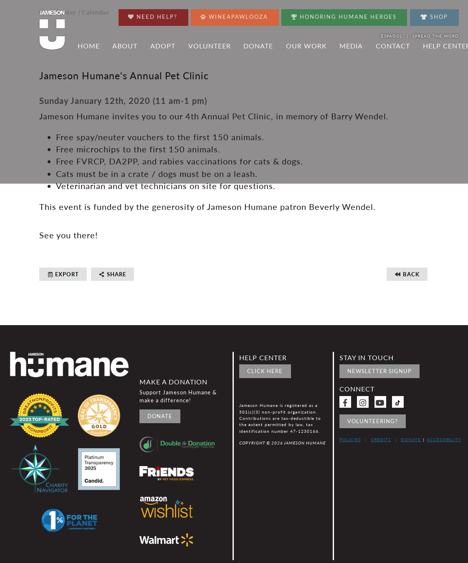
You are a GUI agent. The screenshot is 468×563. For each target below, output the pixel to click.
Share (112, 274)
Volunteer (209, 46)
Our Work (306, 46)
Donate (258, 46)
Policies (350, 439)
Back (407, 274)
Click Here (265, 371)
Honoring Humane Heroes (344, 15)
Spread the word (435, 35)
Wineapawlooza (234, 15)
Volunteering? (372, 421)
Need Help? (152, 15)
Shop (434, 16)
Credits (381, 439)
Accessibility (444, 439)
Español (391, 35)
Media (351, 46)
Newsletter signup (379, 371)
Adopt (162, 46)
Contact (393, 46)
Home (89, 46)
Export (63, 274)
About (124, 46)
